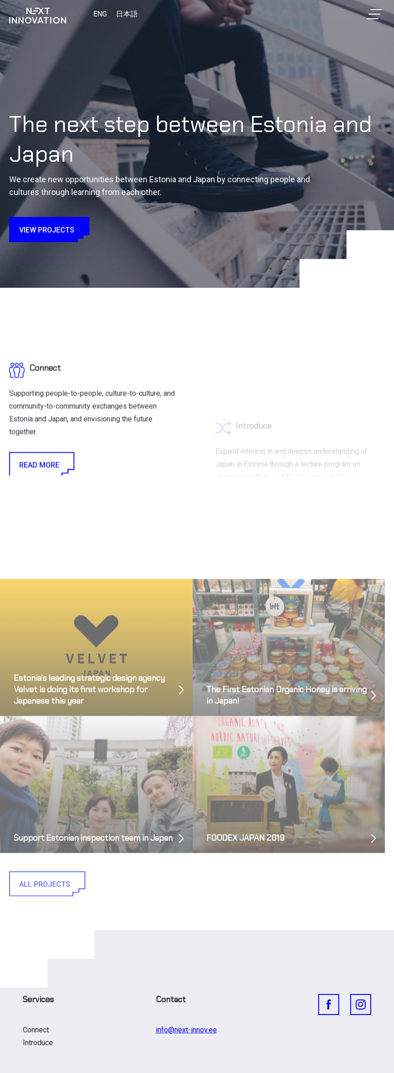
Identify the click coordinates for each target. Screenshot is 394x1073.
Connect (36, 1029)
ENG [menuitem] (100, 14)
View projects (48, 229)
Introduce (38, 1042)
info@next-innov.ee (186, 1029)
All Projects (46, 922)
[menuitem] (100, 14)
